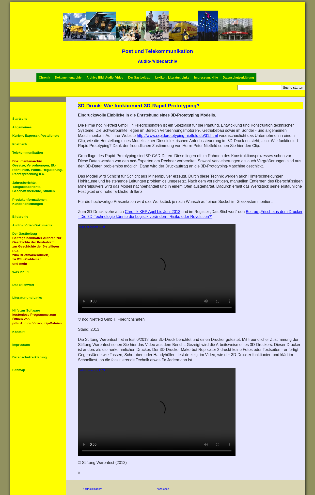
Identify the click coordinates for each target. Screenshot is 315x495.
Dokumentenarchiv (68, 77)
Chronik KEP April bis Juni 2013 (152, 212)
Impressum (21, 344)
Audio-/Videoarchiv (157, 61)
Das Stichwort (23, 285)
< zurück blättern (92, 488)
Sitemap (18, 370)
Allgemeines (22, 127)
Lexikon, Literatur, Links (172, 77)
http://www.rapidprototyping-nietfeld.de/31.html (177, 135)
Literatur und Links (27, 297)
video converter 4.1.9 (92, 227)
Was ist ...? (20, 272)
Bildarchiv (20, 216)
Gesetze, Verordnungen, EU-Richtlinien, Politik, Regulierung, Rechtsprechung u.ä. (37, 170)
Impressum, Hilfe (206, 77)
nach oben (163, 488)
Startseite (19, 118)
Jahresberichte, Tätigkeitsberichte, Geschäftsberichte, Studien (33, 187)
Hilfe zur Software (26, 310)
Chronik (44, 77)
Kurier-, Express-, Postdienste (35, 135)
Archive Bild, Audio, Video (104, 77)
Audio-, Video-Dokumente (32, 225)
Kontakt (18, 332)
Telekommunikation (27, 152)
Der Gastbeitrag (139, 77)
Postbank (19, 144)
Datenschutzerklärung (238, 77)
